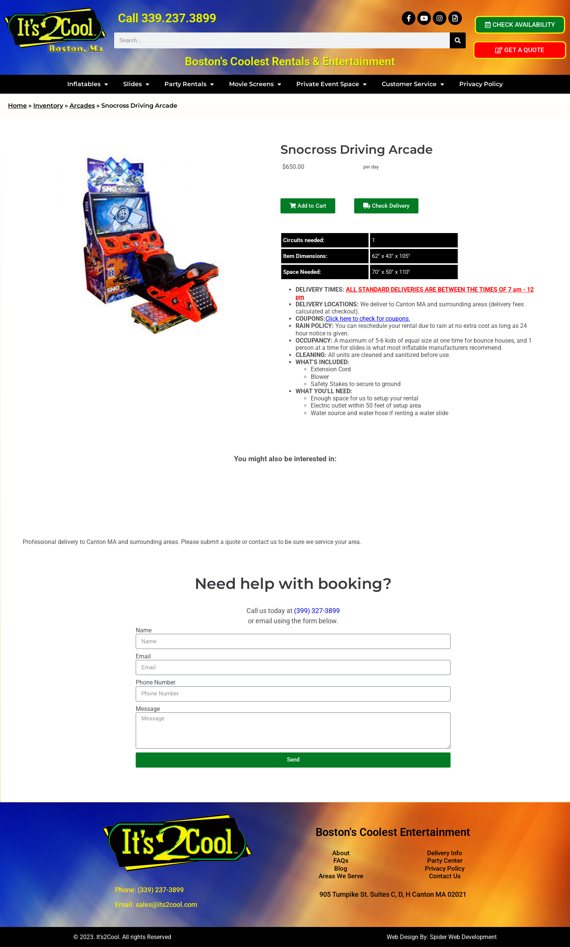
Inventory (48, 105)
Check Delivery (386, 205)
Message (148, 708)
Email (143, 656)
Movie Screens (255, 84)
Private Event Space (331, 84)
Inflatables (87, 84)
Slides (136, 84)
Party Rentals (189, 84)
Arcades (82, 105)
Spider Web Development (463, 937)
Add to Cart (308, 205)
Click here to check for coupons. (367, 318)
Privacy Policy (481, 84)
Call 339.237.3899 (167, 18)
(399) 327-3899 (317, 611)
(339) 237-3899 (161, 890)
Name (144, 630)
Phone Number (155, 682)
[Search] (458, 40)
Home (17, 105)
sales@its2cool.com (166, 904)
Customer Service (413, 84)
